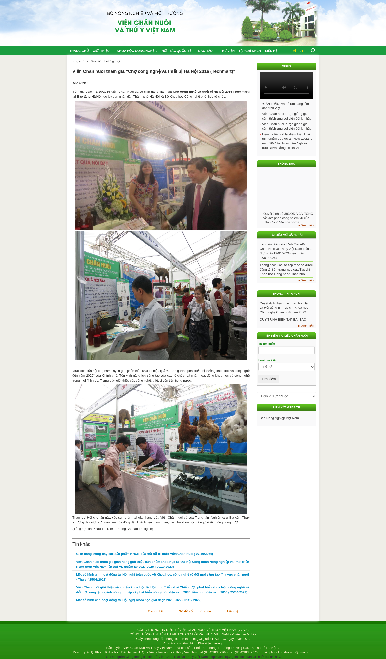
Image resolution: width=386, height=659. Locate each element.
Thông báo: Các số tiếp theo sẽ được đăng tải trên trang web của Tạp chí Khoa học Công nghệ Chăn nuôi (286, 269)
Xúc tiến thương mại (105, 61)
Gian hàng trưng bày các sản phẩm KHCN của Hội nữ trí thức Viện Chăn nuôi (144, 554)
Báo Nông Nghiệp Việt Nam (279, 418)
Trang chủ (79, 51)
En (304, 51)
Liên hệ (271, 51)
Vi (294, 51)
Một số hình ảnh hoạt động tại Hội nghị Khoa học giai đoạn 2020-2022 (138, 600)
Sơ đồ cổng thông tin (195, 611)
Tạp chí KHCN (250, 51)
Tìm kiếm (269, 379)
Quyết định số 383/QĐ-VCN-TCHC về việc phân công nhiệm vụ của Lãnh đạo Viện (288, 219)
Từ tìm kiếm (266, 344)
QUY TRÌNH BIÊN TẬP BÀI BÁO (283, 319)
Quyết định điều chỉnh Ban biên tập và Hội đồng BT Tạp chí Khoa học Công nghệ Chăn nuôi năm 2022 (284, 307)
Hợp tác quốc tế (177, 51)
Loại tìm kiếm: (268, 360)
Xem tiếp (307, 225)
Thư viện (227, 51)
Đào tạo (207, 51)
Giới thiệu (103, 51)
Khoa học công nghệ (137, 51)
